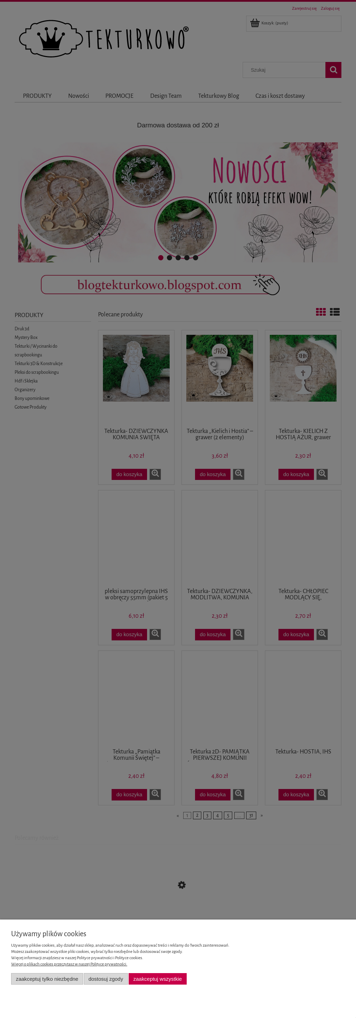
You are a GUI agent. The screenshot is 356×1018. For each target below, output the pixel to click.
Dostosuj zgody (105, 979)
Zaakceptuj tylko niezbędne (47, 979)
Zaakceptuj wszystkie (158, 979)
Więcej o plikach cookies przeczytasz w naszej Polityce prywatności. (69, 964)
